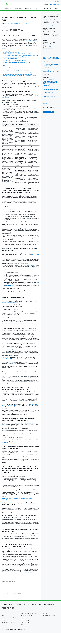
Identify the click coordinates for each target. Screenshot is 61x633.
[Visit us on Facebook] (3, 608)
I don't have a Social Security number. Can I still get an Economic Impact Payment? (20, 69)
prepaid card (13, 363)
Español (7, 23)
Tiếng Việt (16, 23)
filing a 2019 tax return (8, 293)
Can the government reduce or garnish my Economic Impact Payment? (17, 74)
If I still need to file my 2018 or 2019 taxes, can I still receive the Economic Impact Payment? (19, 64)
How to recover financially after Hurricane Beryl (50, 65)
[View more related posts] (45, 103)
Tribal (22, 624)
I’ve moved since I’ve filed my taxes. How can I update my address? (16, 62)
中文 (12, 23)
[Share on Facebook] (11, 30)
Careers (19, 604)
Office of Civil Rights (25, 620)
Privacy (3, 615)
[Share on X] (14, 30)
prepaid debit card (16, 86)
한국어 (20, 23)
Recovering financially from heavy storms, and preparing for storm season (51, 71)
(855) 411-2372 (57, 1)
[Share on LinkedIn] (16, 30)
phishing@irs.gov (29, 572)
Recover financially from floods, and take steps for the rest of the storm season (51, 59)
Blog (3, 13)
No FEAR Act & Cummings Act (27, 622)
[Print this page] (22, 30)
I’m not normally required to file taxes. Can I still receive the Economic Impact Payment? (21, 67)
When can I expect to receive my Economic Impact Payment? (15, 50)
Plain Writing (23, 617)
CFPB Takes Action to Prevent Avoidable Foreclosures (50, 97)
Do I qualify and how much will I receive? (11, 52)
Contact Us (12, 604)
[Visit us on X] (5, 608)
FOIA (3, 613)
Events (24, 604)
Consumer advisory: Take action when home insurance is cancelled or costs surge (51, 91)
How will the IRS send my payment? (10, 58)
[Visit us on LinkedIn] (8, 608)
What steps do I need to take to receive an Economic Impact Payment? (17, 53)
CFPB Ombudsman (49, 604)
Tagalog (25, 23)
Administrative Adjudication (26, 615)
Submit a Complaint (54, 4)
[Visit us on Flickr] (13, 608)
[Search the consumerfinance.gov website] (46, 4)
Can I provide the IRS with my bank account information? (14, 60)
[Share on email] (19, 30)
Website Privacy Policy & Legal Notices (10, 617)
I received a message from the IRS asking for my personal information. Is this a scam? (20, 75)
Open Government (5, 620)
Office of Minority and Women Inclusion (29, 613)
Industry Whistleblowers (35, 604)
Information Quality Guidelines (8, 622)
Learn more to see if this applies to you (10, 302)
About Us (4, 604)
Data (3, 619)
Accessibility (23, 619)
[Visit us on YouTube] (10, 608)
